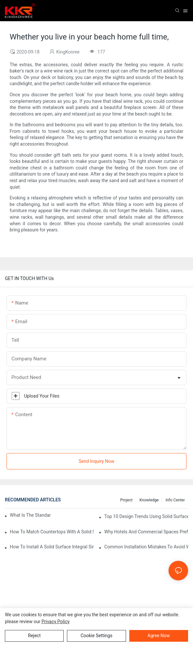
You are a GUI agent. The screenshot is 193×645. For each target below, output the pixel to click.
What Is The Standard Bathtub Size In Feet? (30, 515)
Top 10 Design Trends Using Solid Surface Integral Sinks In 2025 (146, 516)
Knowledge (149, 500)
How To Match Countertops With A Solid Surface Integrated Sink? (52, 531)
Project (126, 500)
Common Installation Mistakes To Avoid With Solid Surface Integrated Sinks (146, 546)
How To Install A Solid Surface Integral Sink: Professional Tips (52, 546)
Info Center (175, 500)
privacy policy (55, 621)
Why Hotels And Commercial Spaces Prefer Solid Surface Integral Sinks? (146, 531)
